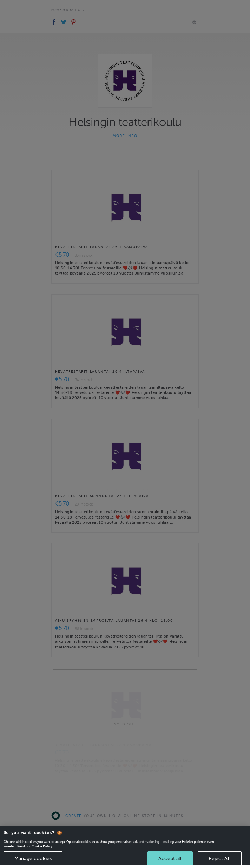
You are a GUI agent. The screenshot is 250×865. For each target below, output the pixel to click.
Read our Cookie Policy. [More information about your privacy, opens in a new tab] (35, 849)
